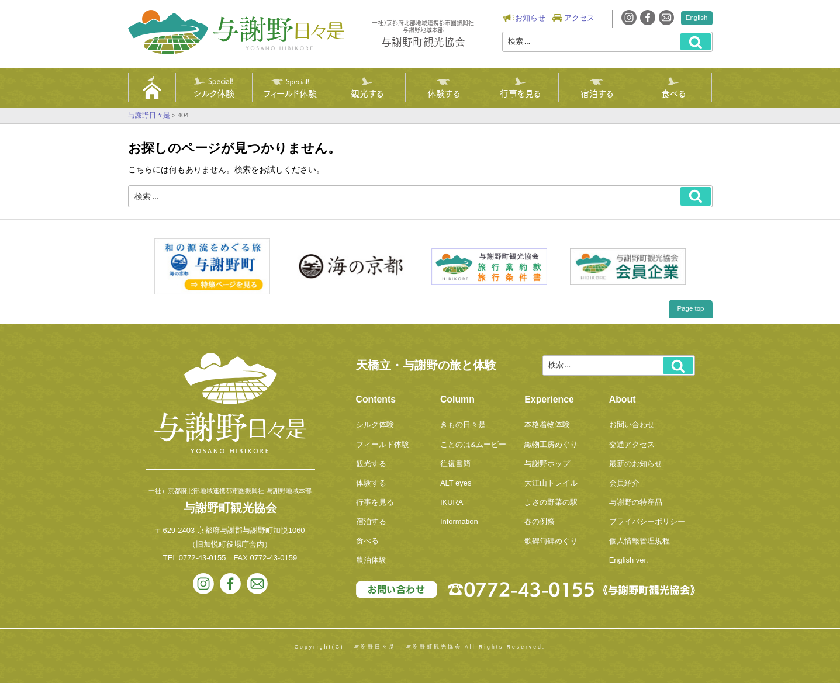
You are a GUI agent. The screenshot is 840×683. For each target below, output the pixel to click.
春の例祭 (539, 521)
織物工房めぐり (551, 444)
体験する (443, 93)
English (697, 17)
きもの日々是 (463, 424)
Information (459, 521)
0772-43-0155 (202, 557)
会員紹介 (624, 483)
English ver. (628, 560)
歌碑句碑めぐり (551, 540)
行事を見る (520, 93)
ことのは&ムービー (473, 444)
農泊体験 (371, 560)
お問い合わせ (632, 424)
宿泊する (596, 93)
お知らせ (530, 17)
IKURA (452, 502)
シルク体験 (213, 93)
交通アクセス (632, 444)
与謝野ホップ (547, 463)
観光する (367, 93)
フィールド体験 (290, 93)
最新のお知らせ (635, 463)
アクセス (579, 17)
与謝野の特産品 (635, 502)
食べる (673, 93)
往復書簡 (455, 463)
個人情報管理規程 (639, 540)
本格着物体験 (547, 424)
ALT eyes (456, 483)
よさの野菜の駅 (551, 502)
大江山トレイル (551, 483)
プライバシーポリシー (647, 521)
